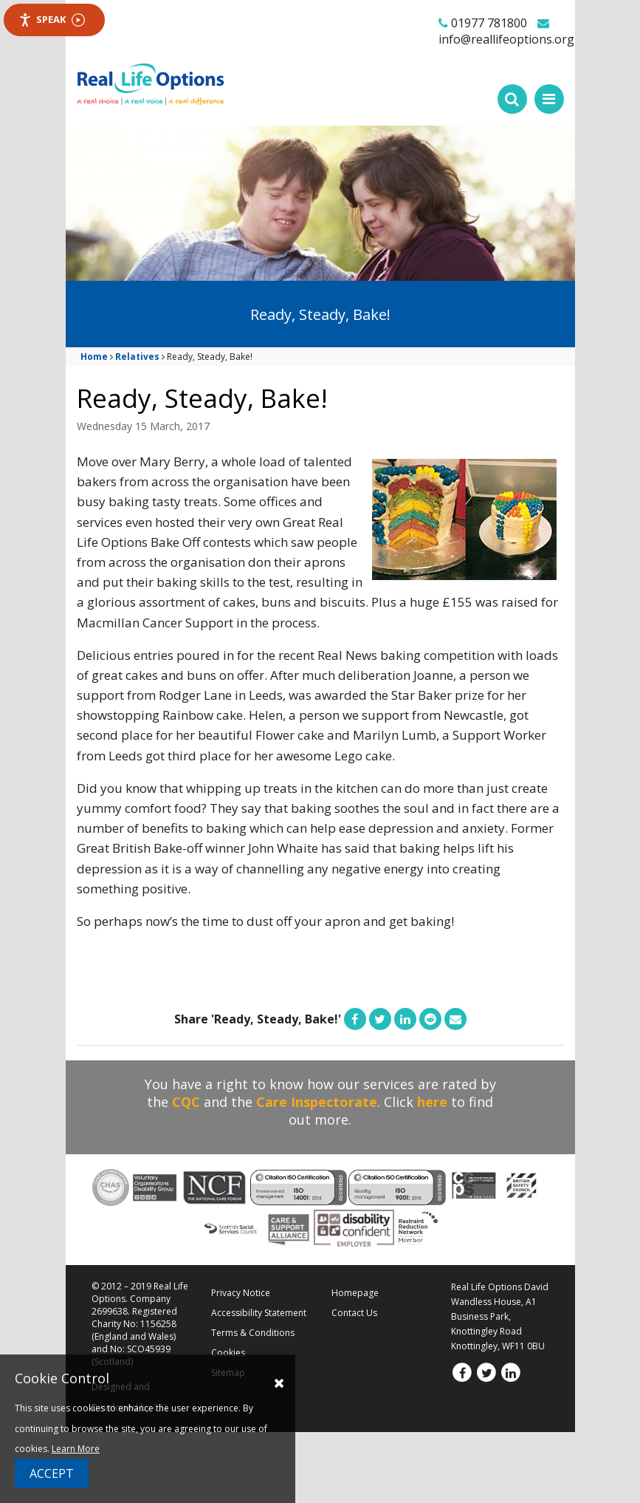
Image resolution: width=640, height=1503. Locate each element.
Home (94, 356)
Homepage (355, 1292)
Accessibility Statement (258, 1312)
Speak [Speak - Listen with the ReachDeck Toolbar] (51, 20)
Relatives (137, 356)
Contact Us (354, 1312)
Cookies (228, 1352)
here (432, 1102)
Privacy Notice (240, 1292)
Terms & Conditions (253, 1332)
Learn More (76, 1448)
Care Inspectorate (316, 1102)
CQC (186, 1102)
